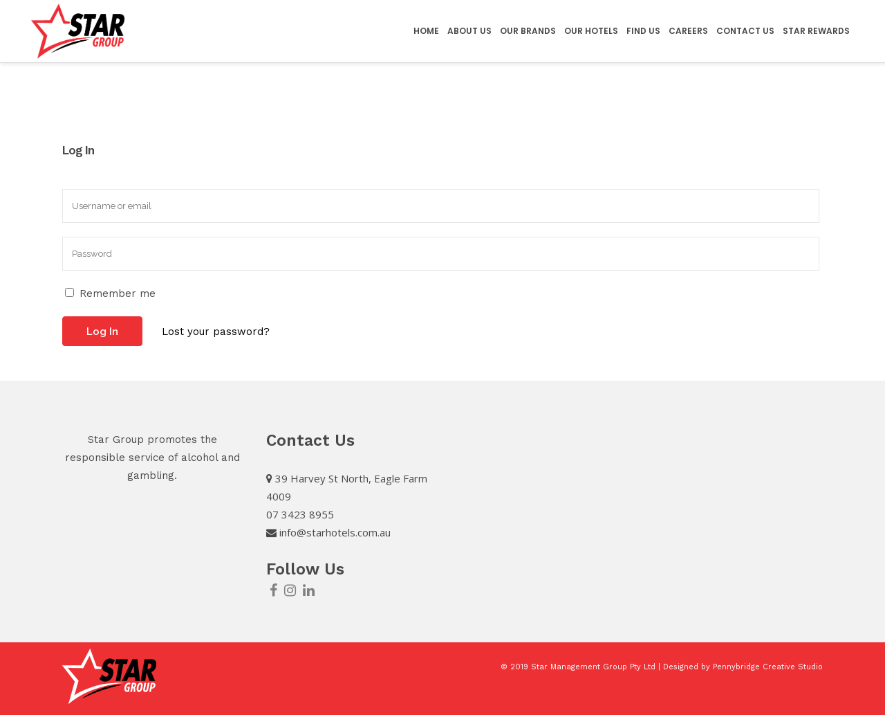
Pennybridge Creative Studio (768, 666)
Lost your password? (216, 331)
